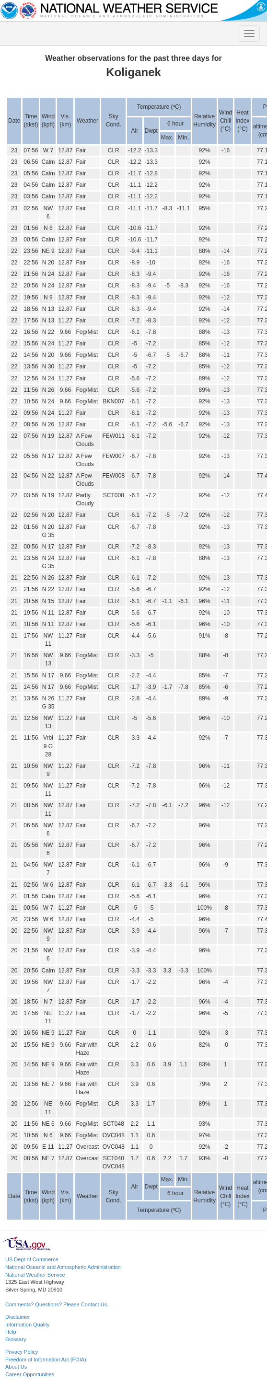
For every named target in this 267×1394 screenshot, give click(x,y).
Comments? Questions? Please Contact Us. (56, 1304)
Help (10, 1332)
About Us (16, 1367)
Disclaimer (17, 1317)
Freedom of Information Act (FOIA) (45, 1359)
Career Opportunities (29, 1374)
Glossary (15, 1339)
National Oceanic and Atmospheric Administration (63, 1267)
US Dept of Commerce (31, 1259)
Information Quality (27, 1324)
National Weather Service (35, 1275)
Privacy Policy (21, 1352)
